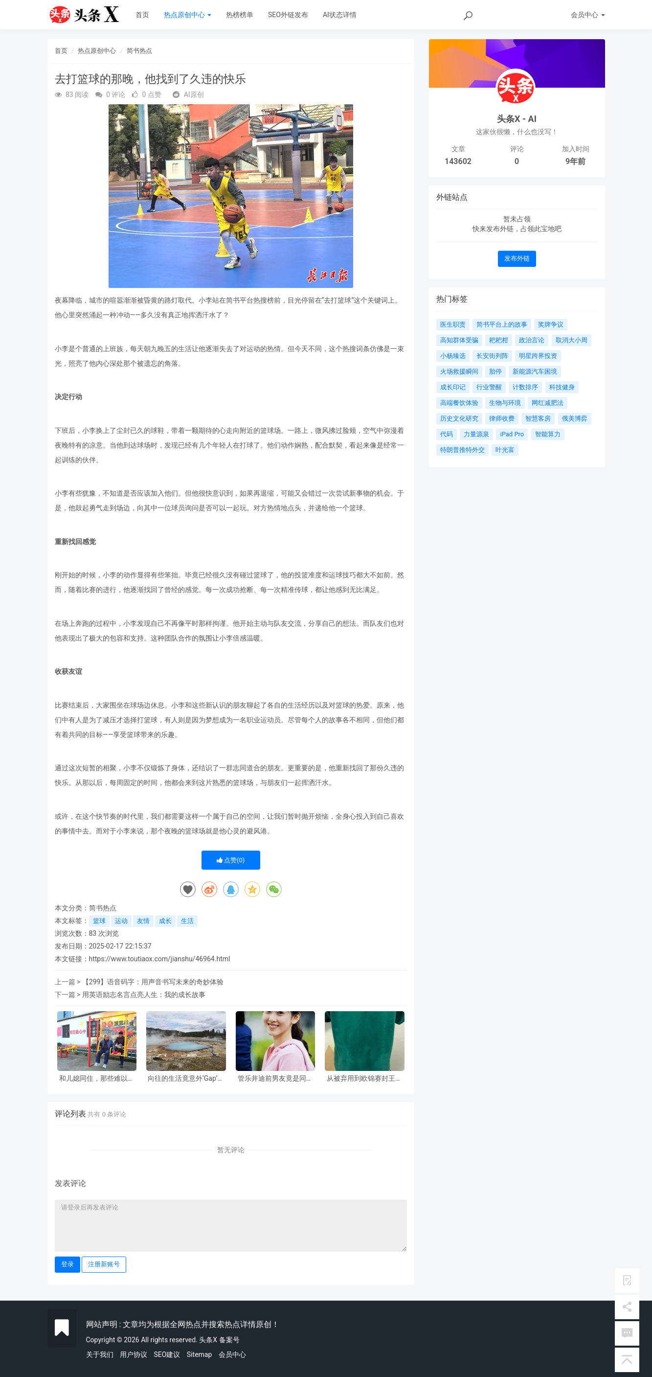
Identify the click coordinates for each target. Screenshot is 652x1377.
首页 (142, 15)
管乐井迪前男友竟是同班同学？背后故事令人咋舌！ (275, 1078)
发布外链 (517, 258)
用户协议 (133, 1354)
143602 (458, 161)
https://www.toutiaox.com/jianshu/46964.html (159, 959)
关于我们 (99, 1354)
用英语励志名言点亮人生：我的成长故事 (143, 994)
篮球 (99, 921)
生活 (187, 921)
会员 (588, 15)
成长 (165, 921)
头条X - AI (517, 119)
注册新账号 (104, 1264)
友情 (143, 921)
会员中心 (232, 1354)
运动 (121, 921)
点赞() (231, 860)
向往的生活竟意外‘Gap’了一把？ (186, 1078)
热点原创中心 (187, 15)
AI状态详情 (340, 15)
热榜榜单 (239, 15)
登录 (67, 1264)
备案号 (229, 1340)
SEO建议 (167, 1354)
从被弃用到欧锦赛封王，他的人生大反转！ (364, 1078)
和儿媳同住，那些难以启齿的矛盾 (97, 1078)
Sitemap (199, 1354)
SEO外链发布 (288, 15)
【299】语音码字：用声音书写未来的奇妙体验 (153, 982)
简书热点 (139, 50)
